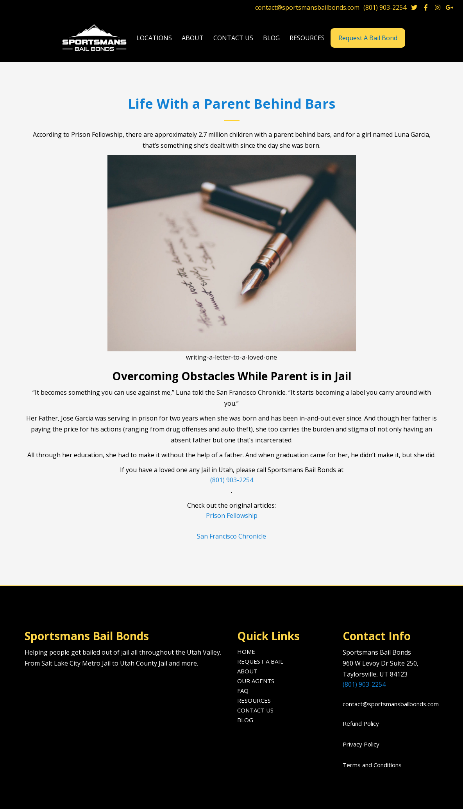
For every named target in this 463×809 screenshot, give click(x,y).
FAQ (242, 690)
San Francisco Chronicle (231, 536)
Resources (254, 700)
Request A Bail (260, 661)
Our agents (255, 681)
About (247, 671)
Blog (245, 720)
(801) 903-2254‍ (364, 684)
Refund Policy (361, 723)
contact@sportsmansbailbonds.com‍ (388, 704)
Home (246, 651)
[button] (154, 38)
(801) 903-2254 (384, 7)
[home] (95, 38)
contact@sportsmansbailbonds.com (307, 7)
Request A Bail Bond (367, 38)
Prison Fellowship (231, 515)
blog (271, 38)
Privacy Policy (361, 744)
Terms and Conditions (372, 765)
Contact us (233, 38)
